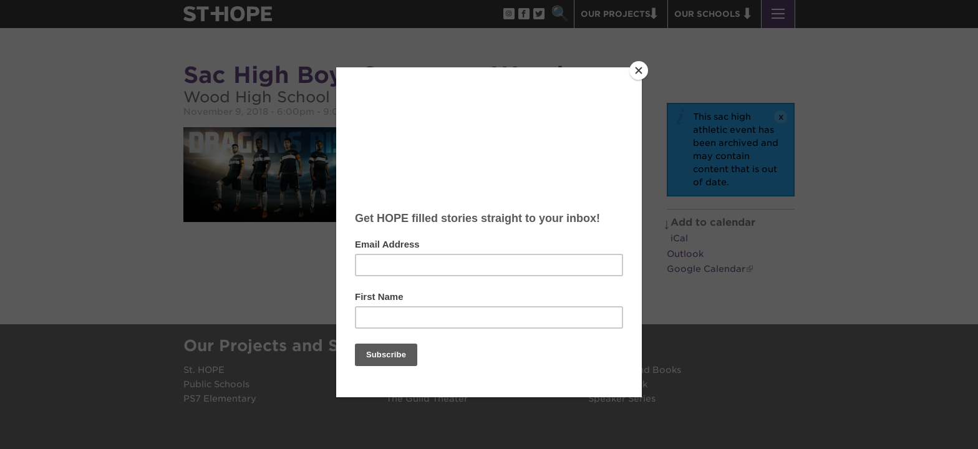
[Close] (638, 70)
